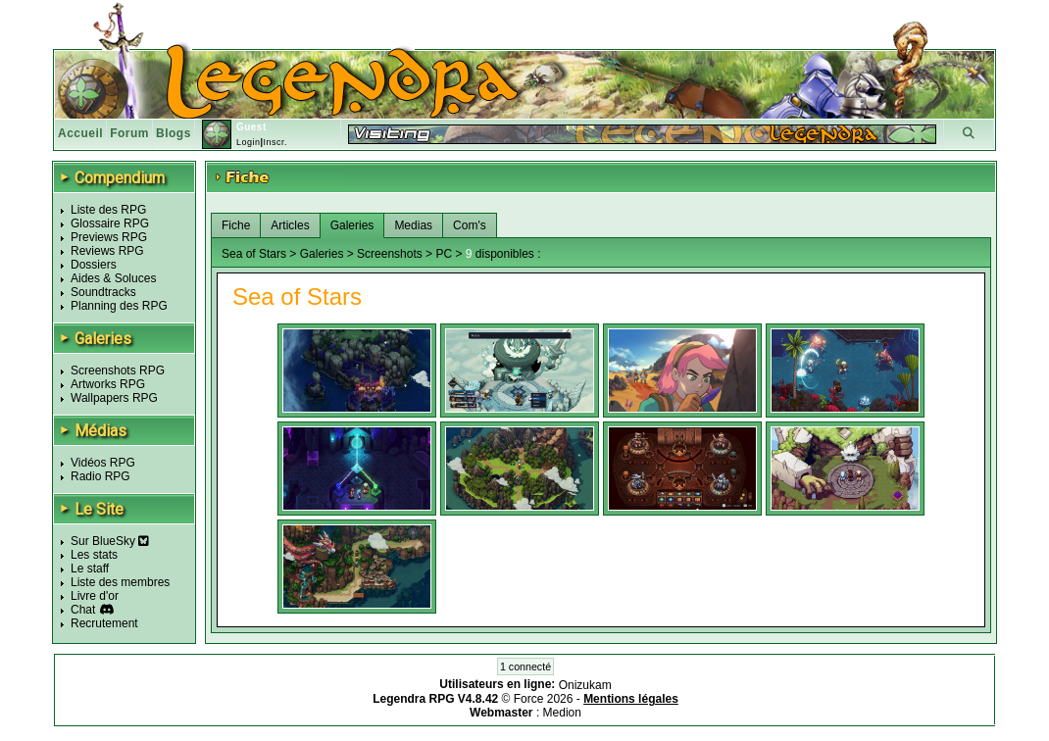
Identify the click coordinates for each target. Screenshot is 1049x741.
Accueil (80, 133)
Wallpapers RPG (114, 398)
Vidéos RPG (103, 462)
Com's (469, 225)
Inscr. (275, 142)
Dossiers (94, 265)
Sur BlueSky (110, 541)
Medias (413, 225)
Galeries (352, 225)
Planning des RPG (119, 306)
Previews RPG (109, 237)
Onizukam (585, 685)
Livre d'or (95, 596)
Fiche (236, 225)
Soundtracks (103, 292)
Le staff (90, 568)
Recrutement (104, 623)
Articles (290, 225)
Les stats (94, 555)
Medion (562, 712)
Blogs (173, 133)
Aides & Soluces (113, 278)
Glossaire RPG (110, 223)
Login (248, 142)
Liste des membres (120, 582)
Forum (129, 133)
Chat (83, 610)
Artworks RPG (108, 384)
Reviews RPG (107, 251)
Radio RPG (100, 476)
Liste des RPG (108, 210)
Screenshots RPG (118, 370)
